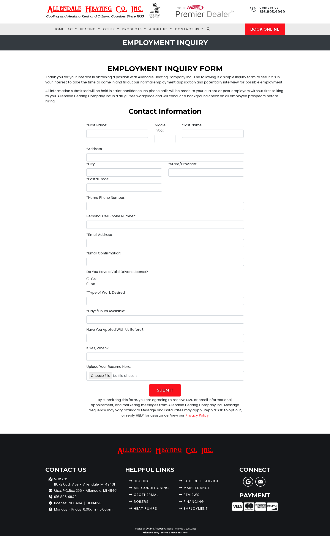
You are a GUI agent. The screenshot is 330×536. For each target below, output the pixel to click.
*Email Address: (99, 234)
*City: (90, 163)
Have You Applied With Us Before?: (115, 329)
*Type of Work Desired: (105, 292)
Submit (165, 390)
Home (59, 29)
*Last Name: (192, 125)
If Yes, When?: (97, 348)
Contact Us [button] (188, 29)
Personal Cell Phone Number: (111, 216)
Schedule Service (203, 480)
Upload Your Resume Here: (108, 366)
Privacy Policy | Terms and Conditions (165, 532)
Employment (197, 508)
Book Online (264, 29)
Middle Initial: (160, 128)
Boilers (142, 501)
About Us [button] (159, 29)
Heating (143, 480)
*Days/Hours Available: (105, 311)
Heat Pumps (146, 508)
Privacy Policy (197, 415)
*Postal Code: (97, 179)
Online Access (155, 528)
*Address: (94, 148)
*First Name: (96, 125)
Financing (195, 501)
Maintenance (198, 487)
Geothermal (147, 494)
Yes (93, 278)
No (93, 283)
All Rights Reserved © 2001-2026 (180, 529)
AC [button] (71, 29)
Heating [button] (88, 29)
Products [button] (132, 29)
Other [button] (109, 29)
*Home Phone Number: (105, 197)
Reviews (192, 494)
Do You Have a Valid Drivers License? (117, 271)
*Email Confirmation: (103, 253)
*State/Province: (182, 163)
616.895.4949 (272, 11)
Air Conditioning (153, 487)
